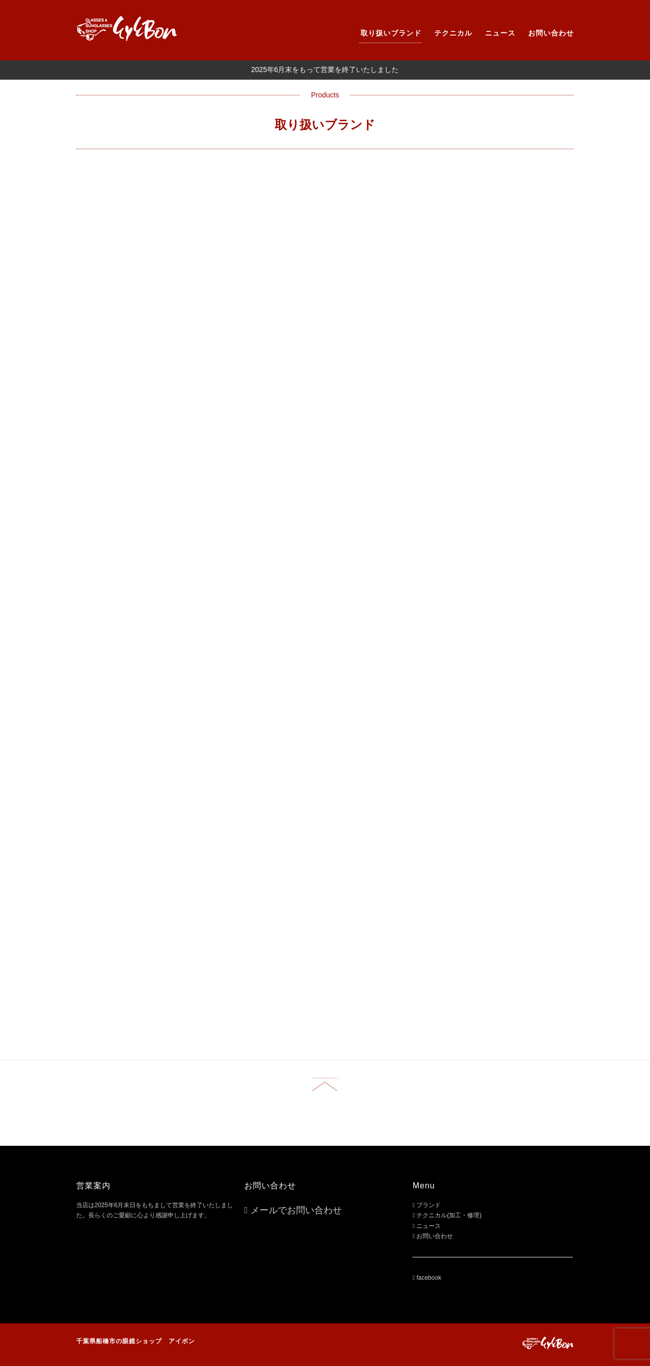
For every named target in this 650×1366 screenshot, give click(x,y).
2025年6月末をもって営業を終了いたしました (325, 69)
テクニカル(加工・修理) (448, 1215)
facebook (428, 1277)
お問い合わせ (551, 33)
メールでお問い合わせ (296, 1210)
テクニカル (453, 33)
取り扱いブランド (391, 33)
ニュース (500, 33)
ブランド (428, 1205)
